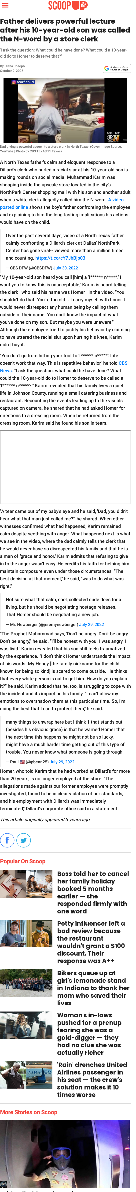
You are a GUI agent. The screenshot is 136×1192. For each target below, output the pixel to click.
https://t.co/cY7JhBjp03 (60, 258)
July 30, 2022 (65, 268)
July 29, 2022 (91, 624)
